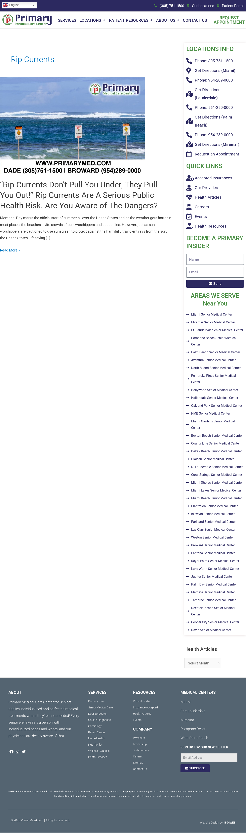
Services (67, 20)
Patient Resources (131, 20)
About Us (167, 20)
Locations (92, 20)
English (11, 5)
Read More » (10, 249)
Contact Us (195, 20)
